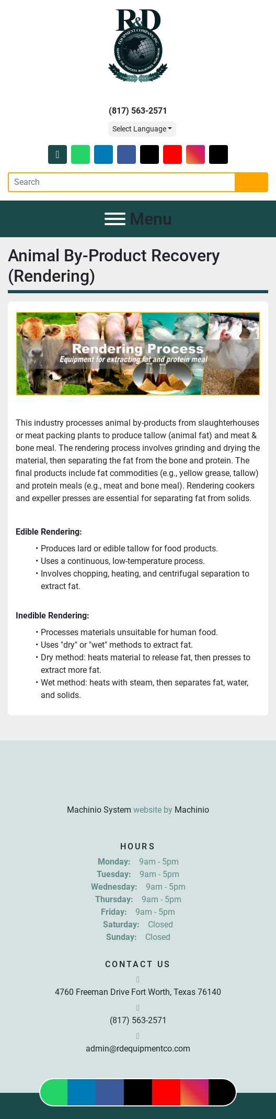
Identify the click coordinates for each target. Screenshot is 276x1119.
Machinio (192, 810)
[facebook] (126, 154)
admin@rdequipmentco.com (138, 1049)
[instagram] (195, 154)
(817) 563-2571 (138, 111)
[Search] (122, 182)
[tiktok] (218, 154)
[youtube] (172, 154)
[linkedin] (103, 154)
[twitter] (149, 154)
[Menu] (115, 219)
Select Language (139, 129)
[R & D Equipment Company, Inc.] (138, 784)
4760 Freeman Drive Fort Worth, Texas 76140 (138, 992)
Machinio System (99, 810)
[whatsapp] (80, 154)
